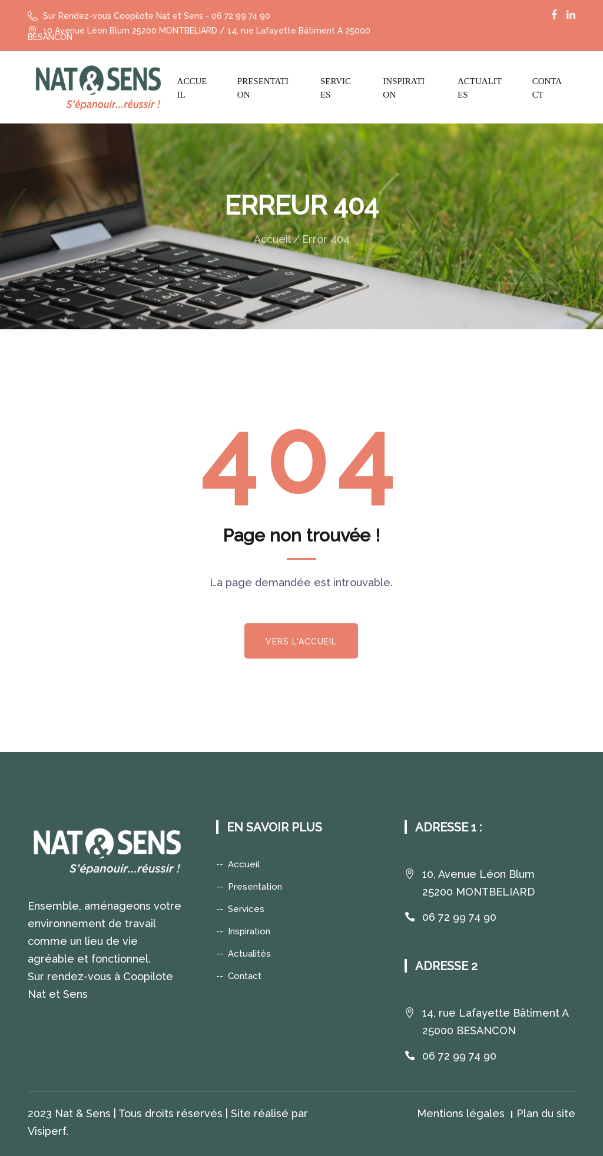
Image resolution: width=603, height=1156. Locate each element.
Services (335, 87)
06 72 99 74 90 (459, 917)
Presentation (263, 87)
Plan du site (545, 1113)
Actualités (249, 953)
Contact (547, 87)
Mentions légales (461, 1113)
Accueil (192, 87)
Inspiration (404, 87)
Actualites (480, 87)
